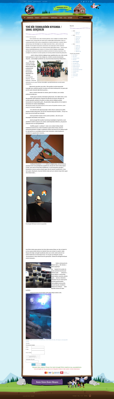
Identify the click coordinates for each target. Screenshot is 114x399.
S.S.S (81, 395)
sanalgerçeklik (76, 71)
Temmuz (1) (78, 36)
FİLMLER (37, 18)
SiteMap (85, 395)
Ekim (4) (77, 48)
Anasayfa (24, 18)
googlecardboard (76, 66)
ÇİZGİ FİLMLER (45, 18)
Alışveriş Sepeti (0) (37, 1)
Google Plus (86, 1)
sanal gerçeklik (42, 339)
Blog (78, 395)
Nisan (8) (78, 38)
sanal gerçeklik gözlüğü (77, 69)
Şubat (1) (78, 41)
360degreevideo (76, 58)
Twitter (84, 1)
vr (73, 77)
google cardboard (33, 339)
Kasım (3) (78, 47)
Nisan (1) (78, 32)
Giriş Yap (30, 1)
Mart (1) (77, 33)
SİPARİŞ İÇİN (54, 18)
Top (90, 396)
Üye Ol (25, 1)
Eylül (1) (77, 49)
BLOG (61, 18)
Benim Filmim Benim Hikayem (47, 382)
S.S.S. (65, 18)
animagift (76, 61)
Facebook (81, 1)
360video (74, 59)
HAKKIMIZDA (30, 18)
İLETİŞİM (70, 18)
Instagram (89, 1)
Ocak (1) (78, 42)
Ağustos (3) (78, 51)
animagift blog (75, 63)
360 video (53, 339)
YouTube (91, 1)
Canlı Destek (44, 1)
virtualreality (75, 75)
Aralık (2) (78, 45)
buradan (43, 164)
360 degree (58, 339)
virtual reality (48, 339)
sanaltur (74, 72)
